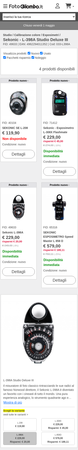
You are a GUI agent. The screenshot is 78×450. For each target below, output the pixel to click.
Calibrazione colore (27, 35)
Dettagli (18, 154)
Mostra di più (12, 402)
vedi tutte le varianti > (15, 414)
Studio (7, 35)
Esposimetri (51, 35)
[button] (60, 6)
